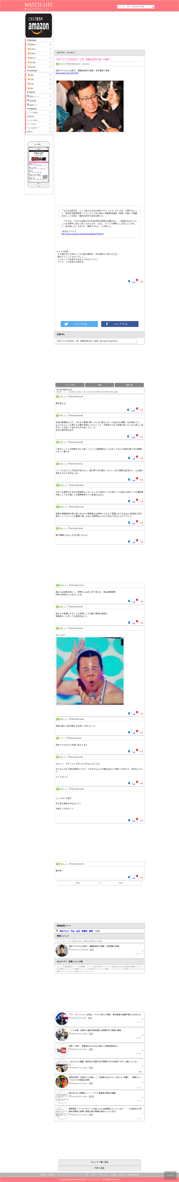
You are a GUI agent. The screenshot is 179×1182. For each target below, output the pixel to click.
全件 (90, 392)
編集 (116, 392)
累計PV (31, 58)
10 (58, 585)
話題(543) (30, 116)
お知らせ (94, 1175)
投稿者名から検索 (95, 941)
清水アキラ (64, 931)
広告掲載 (113, 1175)
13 (58, 507)
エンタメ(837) (32, 120)
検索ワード (32, 105)
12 (58, 719)
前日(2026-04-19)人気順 (120, 967)
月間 (30, 79)
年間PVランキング (81, 969)
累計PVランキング (96, 969)
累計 (30, 88)
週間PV (33, 44)
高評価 (31, 62)
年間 (30, 83)
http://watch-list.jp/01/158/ (67, 73)
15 (58, 864)
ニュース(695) (32, 113)
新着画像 (31, 100)
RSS (86, 1175)
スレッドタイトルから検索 (66, 941)
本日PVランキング (103, 967)
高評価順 (96, 392)
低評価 (31, 66)
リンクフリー (78, 1175)
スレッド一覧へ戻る (100, 1162)
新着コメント (35, 96)
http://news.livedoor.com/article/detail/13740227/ (82, 234)
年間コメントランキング (65, 971)
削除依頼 (122, 1175)
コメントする (70, 385)
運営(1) (29, 132)
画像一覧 (129, 385)
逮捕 (91, 931)
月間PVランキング (66, 969)
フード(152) (31, 124)
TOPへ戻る (100, 1168)
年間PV (31, 53)
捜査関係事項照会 (133, 1175)
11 (58, 485)
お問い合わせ (103, 1175)
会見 (78, 931)
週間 (32, 75)
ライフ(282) (33, 128)
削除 (111, 392)
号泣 (72, 931)
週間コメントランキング (114, 969)
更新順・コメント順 (87, 967)
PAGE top (170, 1175)
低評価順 (105, 392)
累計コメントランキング (85, 971)
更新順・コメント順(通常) (66, 392)
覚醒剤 (84, 931)
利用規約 (43, 1175)
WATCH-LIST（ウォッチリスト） (88, 1180)
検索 (99, 385)
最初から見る (82, 392)
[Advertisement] (79, 30)
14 (58, 789)
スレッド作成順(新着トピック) (68, 967)
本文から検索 (82, 941)
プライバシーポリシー (64, 1175)
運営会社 (51, 1175)
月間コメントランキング (133, 969)
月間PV (31, 49)
